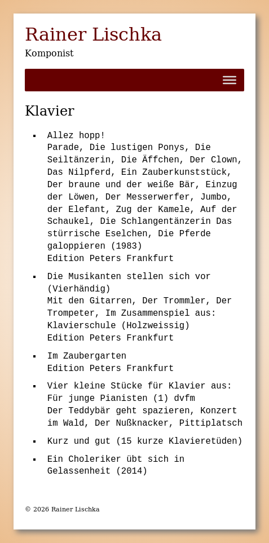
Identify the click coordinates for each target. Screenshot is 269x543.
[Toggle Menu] (229, 80)
